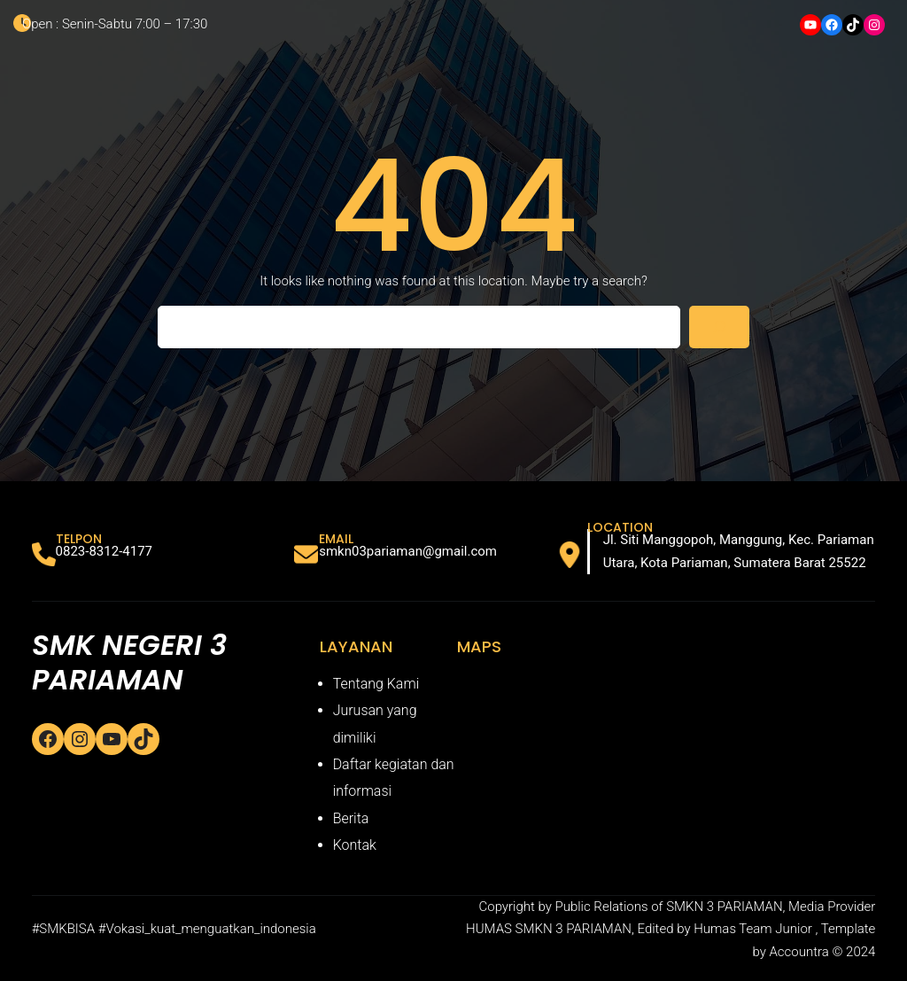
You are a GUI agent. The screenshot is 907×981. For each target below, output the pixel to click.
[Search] (719, 327)
